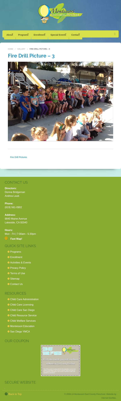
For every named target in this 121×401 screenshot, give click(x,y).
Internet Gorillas (108, 396)
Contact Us (16, 282)
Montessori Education (22, 324)
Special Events (66, 34)
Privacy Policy (18, 266)
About (9, 34)
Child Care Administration (24, 297)
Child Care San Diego (22, 308)
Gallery (21, 47)
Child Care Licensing (22, 302)
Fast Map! (16, 237)
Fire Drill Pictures (18, 155)
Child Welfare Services (23, 319)
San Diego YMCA (20, 329)
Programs (26, 34)
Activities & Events (20, 260)
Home (10, 47)
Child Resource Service (23, 313)
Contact (86, 34)
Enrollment (45, 34)
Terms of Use (17, 271)
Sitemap (15, 276)
